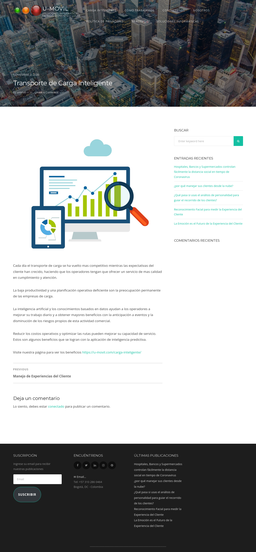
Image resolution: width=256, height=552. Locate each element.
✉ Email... (80, 477)
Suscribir (27, 494)
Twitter (86, 464)
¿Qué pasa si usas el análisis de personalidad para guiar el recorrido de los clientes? (157, 497)
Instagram (103, 464)
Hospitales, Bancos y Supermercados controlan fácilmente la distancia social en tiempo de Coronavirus (205, 172)
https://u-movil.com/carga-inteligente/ (111, 352)
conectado (56, 406)
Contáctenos (174, 10)
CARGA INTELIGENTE (101, 10)
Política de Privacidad (105, 21)
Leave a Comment (47, 92)
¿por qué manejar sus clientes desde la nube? (203, 186)
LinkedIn (95, 464)
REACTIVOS (140, 21)
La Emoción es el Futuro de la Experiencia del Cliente (208, 223)
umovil (21, 92)
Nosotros (201, 10)
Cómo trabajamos (139, 10)
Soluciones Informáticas (177, 21)
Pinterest (112, 464)
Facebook (78, 464)
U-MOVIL (55, 8)
